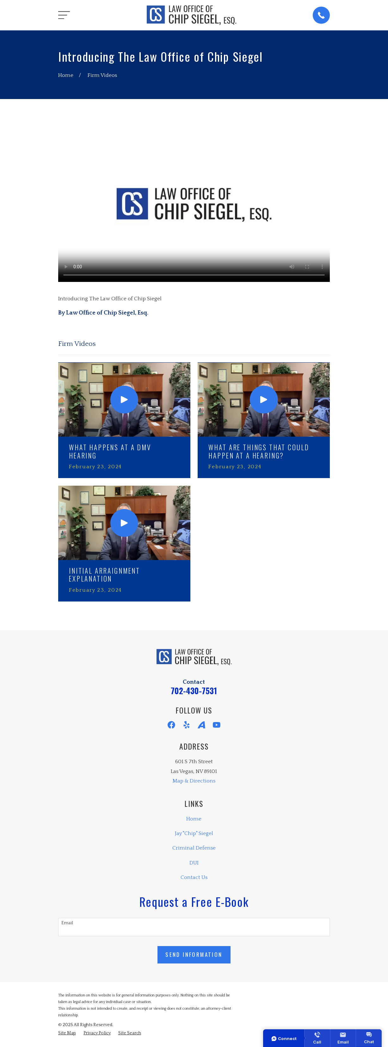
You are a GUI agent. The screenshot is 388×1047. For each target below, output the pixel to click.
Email (67, 922)
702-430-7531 (194, 690)
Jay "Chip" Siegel (194, 833)
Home (193, 819)
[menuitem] (67, 1033)
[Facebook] (171, 725)
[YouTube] (216, 725)
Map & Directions (193, 781)
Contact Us (194, 877)
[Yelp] (186, 725)
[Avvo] (201, 725)
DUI (194, 863)
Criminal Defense (194, 848)
